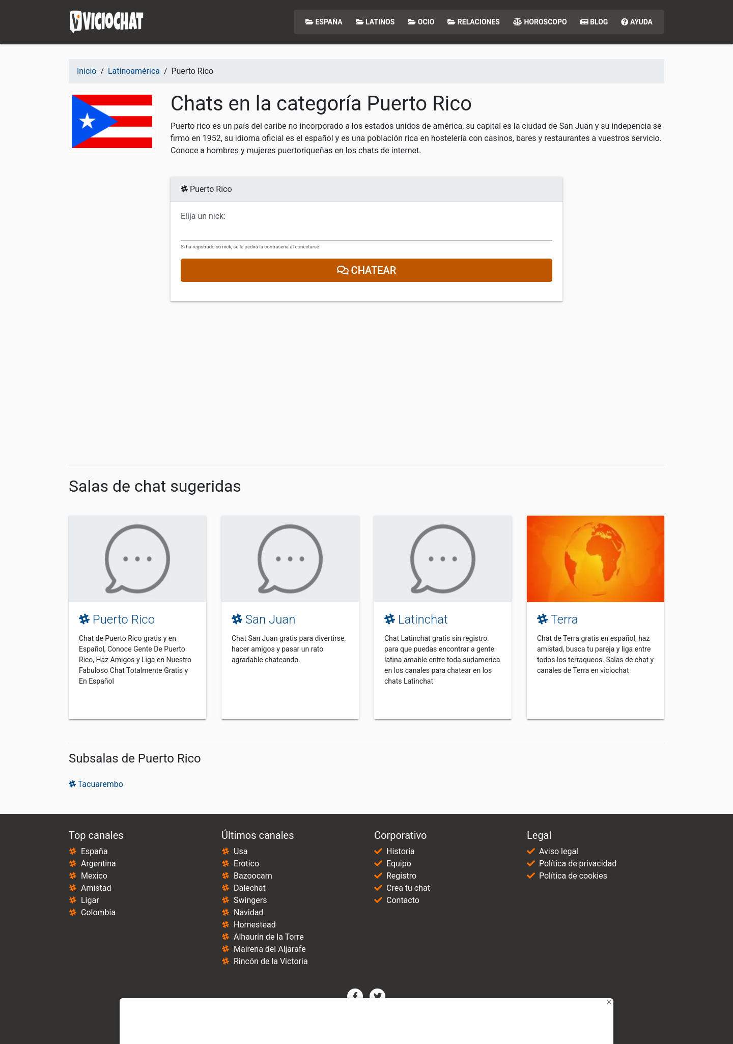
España (324, 22)
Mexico (94, 876)
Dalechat (250, 888)
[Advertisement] (366, 385)
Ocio (421, 22)
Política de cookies (573, 876)
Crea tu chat (408, 888)
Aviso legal (558, 851)
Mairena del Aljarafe (270, 949)
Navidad (248, 912)
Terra (557, 619)
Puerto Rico (117, 619)
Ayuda (637, 22)
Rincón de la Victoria (271, 961)
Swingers (250, 900)
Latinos (375, 22)
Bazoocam (253, 876)
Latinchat (416, 619)
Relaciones (473, 22)
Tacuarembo (96, 784)
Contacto (402, 900)
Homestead (255, 924)
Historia (400, 851)
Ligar (90, 900)
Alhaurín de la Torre (269, 937)
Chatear (367, 270)
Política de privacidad (577, 863)
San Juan (263, 619)
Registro (401, 876)
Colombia (98, 912)
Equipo (398, 863)
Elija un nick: (203, 216)
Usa (240, 851)
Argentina (98, 863)
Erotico (246, 863)
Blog (594, 22)
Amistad (96, 888)
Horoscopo (540, 22)
